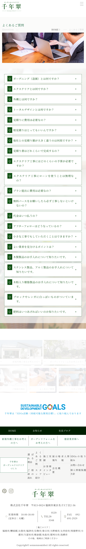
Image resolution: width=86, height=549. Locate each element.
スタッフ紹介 (38, 473)
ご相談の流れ (31, 473)
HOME (55, 29)
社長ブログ (64, 430)
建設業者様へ (71, 439)
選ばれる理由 (31, 458)
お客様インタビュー (47, 470)
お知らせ (37, 430)
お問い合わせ (77, 465)
